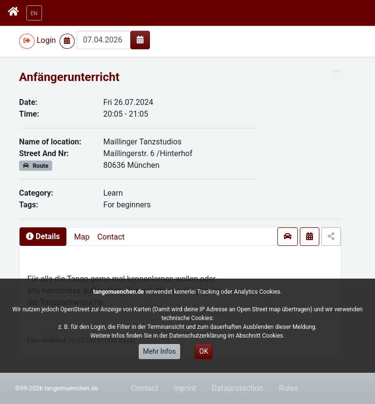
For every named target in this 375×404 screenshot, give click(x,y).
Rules (288, 388)
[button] (34, 12)
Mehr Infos (159, 351)
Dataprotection (237, 388)
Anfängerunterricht (69, 77)
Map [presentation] (82, 237)
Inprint (185, 388)
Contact (111, 237)
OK (203, 351)
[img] (140, 39)
